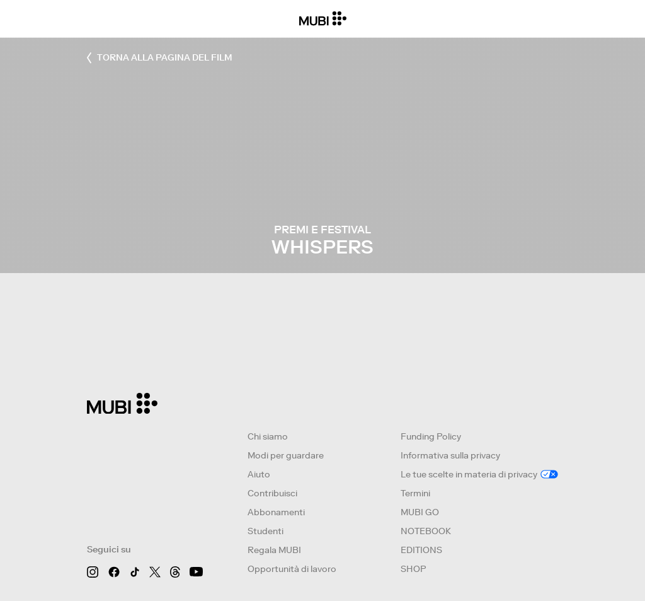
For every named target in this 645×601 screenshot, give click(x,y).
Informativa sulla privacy (450, 455)
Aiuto (259, 474)
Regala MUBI (274, 550)
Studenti (265, 531)
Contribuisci (272, 493)
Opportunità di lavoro (292, 569)
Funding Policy (431, 436)
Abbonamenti (276, 512)
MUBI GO (420, 512)
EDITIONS (421, 550)
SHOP (413, 569)
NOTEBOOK (426, 531)
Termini (415, 493)
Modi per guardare (286, 455)
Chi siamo (268, 436)
